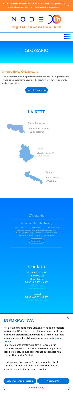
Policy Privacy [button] (36, 387)
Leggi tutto (36, 240)
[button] (68, 318)
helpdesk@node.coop (36, 300)
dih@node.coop (36, 285)
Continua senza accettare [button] (19, 381)
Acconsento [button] (53, 381)
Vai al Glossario (36, 90)
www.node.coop (36, 288)
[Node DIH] (36, 21)
